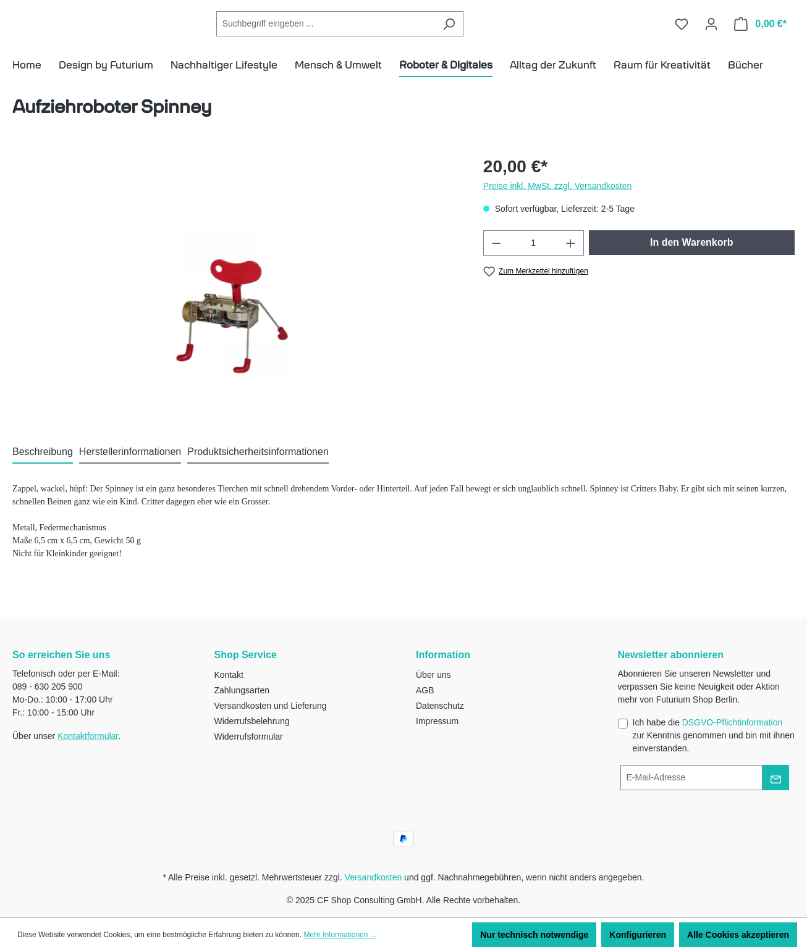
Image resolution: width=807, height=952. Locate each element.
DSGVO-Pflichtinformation (732, 722)
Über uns (433, 675)
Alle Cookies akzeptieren (738, 935)
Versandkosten (373, 877)
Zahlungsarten (242, 690)
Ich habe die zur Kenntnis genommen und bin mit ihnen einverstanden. (714, 735)
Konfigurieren (637, 935)
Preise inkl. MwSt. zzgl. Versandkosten (557, 204)
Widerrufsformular (248, 736)
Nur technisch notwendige (534, 935)
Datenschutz (440, 706)
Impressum (437, 721)
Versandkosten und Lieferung (270, 706)
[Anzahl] (533, 260)
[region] (235, 304)
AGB (425, 690)
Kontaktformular (87, 736)
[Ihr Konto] (711, 32)
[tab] (42, 470)
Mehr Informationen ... (339, 934)
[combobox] (381, 33)
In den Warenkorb (691, 260)
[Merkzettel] (681, 32)
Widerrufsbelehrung (252, 721)
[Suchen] (504, 33)
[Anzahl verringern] (496, 260)
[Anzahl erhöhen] (571, 260)
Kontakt (228, 675)
